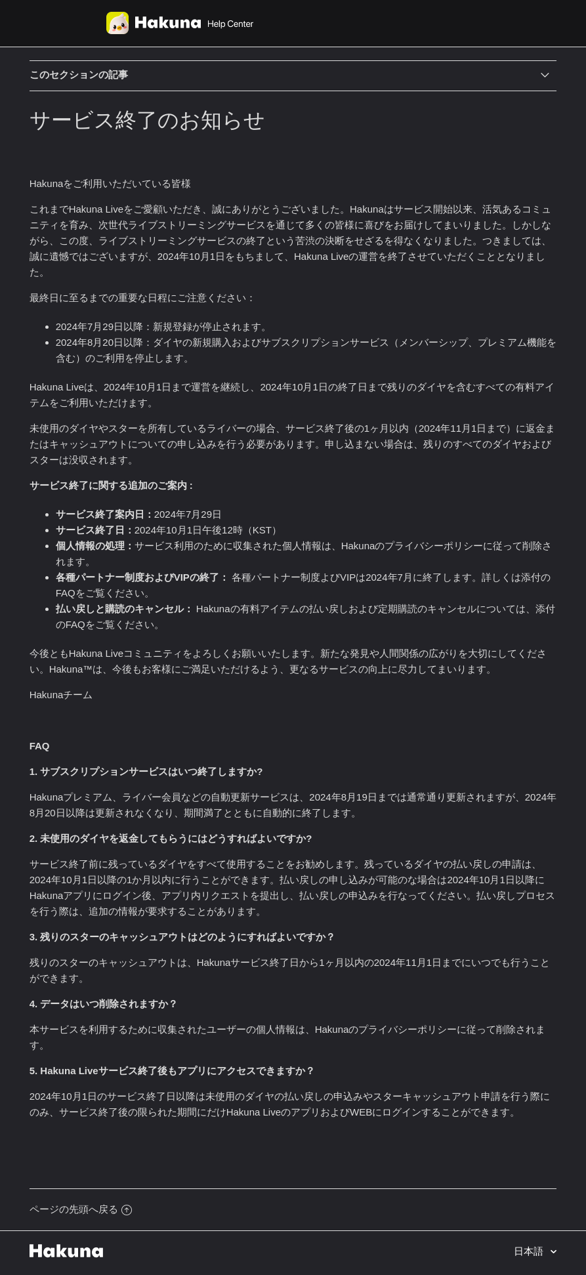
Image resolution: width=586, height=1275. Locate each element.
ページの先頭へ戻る (81, 1209)
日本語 (530, 1251)
